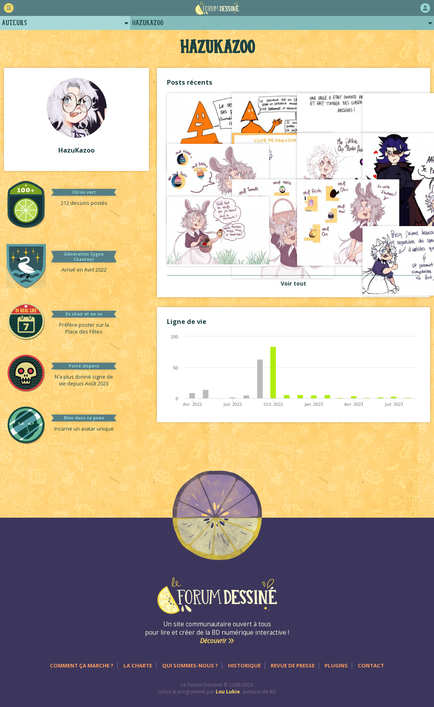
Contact (371, 665)
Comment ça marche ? (81, 665)
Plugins (336, 665)
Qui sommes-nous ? (190, 665)
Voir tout (293, 283)
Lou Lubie (228, 691)
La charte (137, 665)
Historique (244, 665)
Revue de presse (293, 665)
